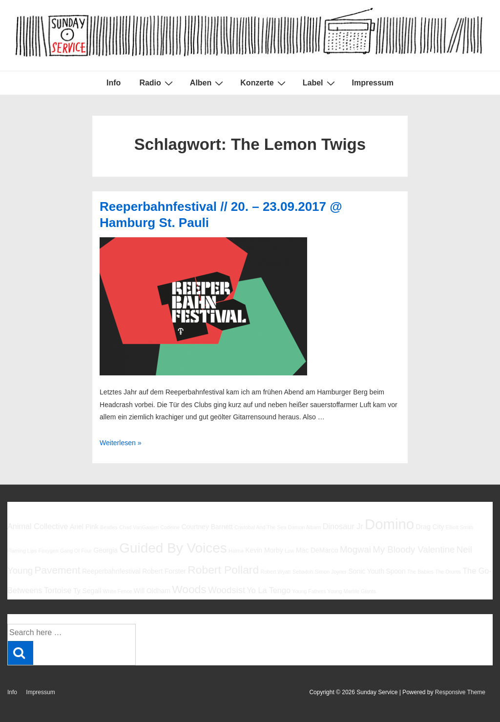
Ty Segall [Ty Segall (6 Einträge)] (87, 591)
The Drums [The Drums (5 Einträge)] (448, 572)
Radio (157, 83)
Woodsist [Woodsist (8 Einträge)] (226, 590)
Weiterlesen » (120, 443)
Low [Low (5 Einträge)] (289, 551)
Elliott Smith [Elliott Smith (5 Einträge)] (459, 527)
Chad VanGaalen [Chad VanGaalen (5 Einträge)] (139, 527)
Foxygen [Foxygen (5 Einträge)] (49, 551)
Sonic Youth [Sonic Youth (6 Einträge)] (366, 571)
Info (113, 83)
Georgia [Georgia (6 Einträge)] (105, 550)
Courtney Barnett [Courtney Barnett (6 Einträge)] (206, 527)
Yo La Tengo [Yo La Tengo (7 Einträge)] (269, 590)
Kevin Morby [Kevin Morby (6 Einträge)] (264, 550)
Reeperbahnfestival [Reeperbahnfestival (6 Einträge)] (111, 571)
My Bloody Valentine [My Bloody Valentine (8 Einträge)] (414, 549)
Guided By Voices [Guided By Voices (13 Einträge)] (173, 548)
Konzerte (264, 83)
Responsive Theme (460, 692)
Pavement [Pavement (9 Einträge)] (57, 570)
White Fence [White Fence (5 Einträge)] (117, 591)
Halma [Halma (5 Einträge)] (236, 551)
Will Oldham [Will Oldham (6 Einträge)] (152, 591)
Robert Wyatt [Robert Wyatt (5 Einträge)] (275, 572)
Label (320, 83)
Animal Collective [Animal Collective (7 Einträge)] (37, 526)
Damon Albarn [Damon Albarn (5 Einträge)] (304, 527)
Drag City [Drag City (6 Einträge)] (430, 527)
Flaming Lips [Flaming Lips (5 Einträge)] (22, 551)
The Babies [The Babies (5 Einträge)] (420, 572)
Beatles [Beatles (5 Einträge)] (109, 527)
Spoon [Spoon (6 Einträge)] (395, 571)
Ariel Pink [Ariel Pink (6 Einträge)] (84, 527)
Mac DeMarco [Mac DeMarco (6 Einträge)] (317, 550)
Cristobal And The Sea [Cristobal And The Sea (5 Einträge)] (260, 527)
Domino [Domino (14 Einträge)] (389, 524)
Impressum (373, 83)
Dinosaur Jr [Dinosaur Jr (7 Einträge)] (343, 526)
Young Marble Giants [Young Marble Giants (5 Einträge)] (352, 591)
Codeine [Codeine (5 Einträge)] (170, 527)
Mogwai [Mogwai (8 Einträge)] (355, 549)
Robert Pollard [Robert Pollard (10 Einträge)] (223, 569)
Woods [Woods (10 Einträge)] (189, 589)
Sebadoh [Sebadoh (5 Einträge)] (302, 572)
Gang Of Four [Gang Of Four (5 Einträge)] (76, 551)
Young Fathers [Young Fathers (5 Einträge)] (309, 591)
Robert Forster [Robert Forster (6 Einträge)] (164, 571)
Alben (208, 83)
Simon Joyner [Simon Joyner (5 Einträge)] (331, 572)
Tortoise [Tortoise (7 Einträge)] (58, 590)
